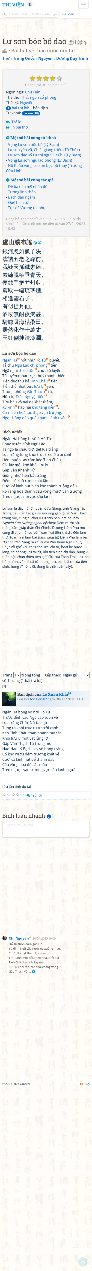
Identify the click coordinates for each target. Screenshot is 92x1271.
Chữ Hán (32, 275)
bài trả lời (17, 291)
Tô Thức (72, 332)
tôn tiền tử (29, 402)
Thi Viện (13, 4)
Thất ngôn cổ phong (38, 280)
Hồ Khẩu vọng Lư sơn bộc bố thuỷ (37, 348)
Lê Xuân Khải (56, 877)
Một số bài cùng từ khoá (31, 321)
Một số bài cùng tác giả (30, 363)
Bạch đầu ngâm (21, 380)
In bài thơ (20, 310)
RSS (85, 1267)
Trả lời (17, 305)
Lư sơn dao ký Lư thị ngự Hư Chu (36, 338)
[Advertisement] (46, 72)
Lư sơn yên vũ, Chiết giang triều (35, 332)
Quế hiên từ (18, 385)
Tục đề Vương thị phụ (26, 390)
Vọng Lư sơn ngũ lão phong (32, 343)
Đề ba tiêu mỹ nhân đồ (27, 369)
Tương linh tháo (22, 375)
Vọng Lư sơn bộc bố (25, 327)
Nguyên (26, 285)
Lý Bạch (51, 327)
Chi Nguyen (19, 1121)
